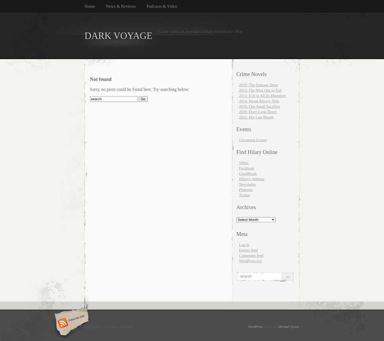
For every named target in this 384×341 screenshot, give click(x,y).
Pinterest (246, 190)
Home (90, 6)
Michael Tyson (288, 327)
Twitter (244, 195)
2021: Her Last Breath (256, 117)
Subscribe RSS (71, 323)
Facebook (246, 168)
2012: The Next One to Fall (260, 90)
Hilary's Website (251, 179)
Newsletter (247, 184)
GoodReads (248, 173)
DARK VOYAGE (119, 36)
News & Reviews (121, 6)
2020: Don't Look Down (258, 112)
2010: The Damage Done (258, 85)
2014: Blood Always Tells (259, 101)
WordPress (255, 327)
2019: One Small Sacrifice (259, 106)
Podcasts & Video (162, 6)
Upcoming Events (253, 140)
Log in (244, 245)
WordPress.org (250, 261)
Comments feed (251, 255)
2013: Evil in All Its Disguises (262, 96)
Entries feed (248, 250)
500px (244, 163)
